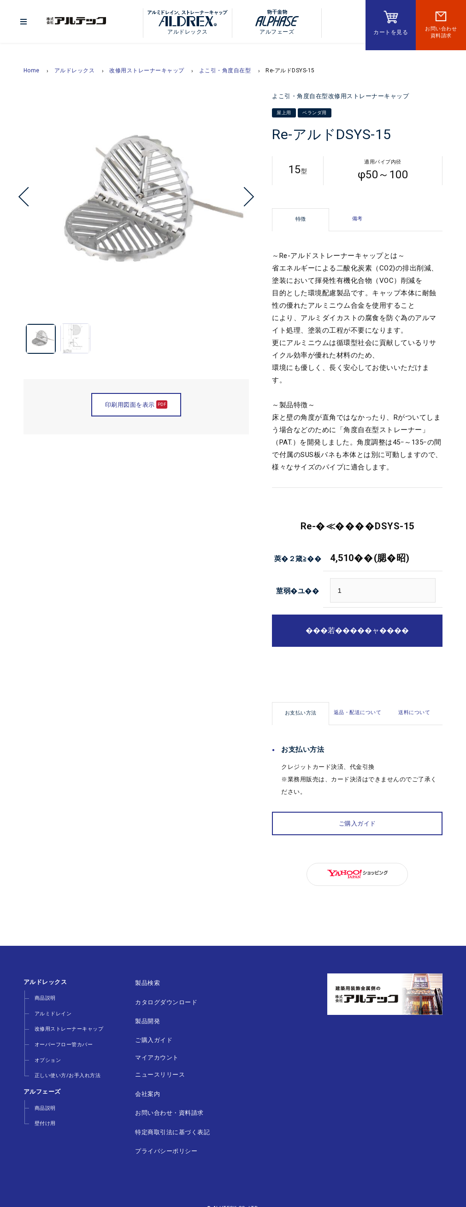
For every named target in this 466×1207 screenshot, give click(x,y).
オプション (46, 1049)
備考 (357, 219)
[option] (136, 203)
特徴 (300, 219)
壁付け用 (43, 1104)
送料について (414, 712)
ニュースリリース (154, 1062)
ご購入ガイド (357, 823)
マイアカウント (151, 1047)
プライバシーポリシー (160, 1130)
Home (32, 70)
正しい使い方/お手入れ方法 (66, 1062)
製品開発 (141, 1016)
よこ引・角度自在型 (225, 70)
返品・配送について (358, 712)
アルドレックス (74, 70)
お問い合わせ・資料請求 (163, 1096)
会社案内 (141, 1079)
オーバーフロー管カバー (62, 1036)
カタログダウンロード (160, 999)
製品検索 (141, 981)
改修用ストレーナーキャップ (146, 70)
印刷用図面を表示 (136, 411)
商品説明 (43, 997)
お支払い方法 (301, 713)
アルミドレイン (51, 1010)
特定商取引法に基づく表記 (166, 1113)
